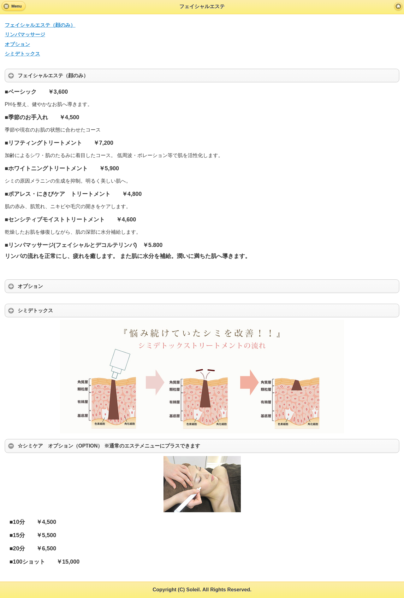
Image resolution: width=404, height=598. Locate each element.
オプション (17, 44)
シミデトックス (22, 53)
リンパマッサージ (25, 34)
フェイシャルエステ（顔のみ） (40, 25)
